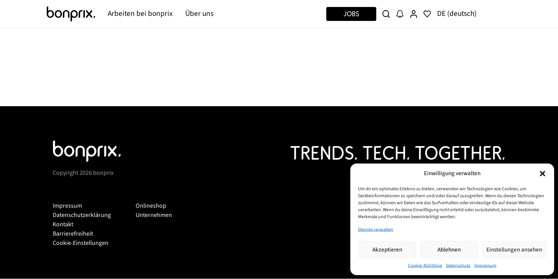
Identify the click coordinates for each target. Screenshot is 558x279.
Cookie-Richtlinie (425, 265)
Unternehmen (154, 215)
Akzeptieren (387, 250)
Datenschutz (458, 265)
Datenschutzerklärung (82, 215)
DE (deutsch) (457, 13)
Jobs (351, 14)
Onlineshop (151, 206)
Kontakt (63, 224)
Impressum (485, 265)
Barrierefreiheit (73, 233)
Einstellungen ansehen (514, 250)
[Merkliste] (427, 14)
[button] (542, 173)
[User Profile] (413, 14)
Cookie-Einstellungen (80, 243)
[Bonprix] (70, 14)
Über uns (199, 13)
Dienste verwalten (375, 229)
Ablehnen (449, 250)
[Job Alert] (399, 14)
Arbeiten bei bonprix (140, 13)
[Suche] (386, 14)
